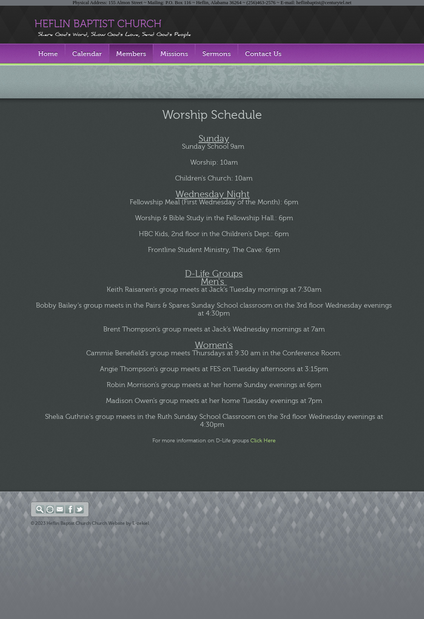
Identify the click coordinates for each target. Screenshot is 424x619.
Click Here (263, 440)
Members (131, 54)
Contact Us (263, 54)
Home (48, 54)
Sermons (216, 54)
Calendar (87, 54)
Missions (174, 54)
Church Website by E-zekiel (120, 523)
